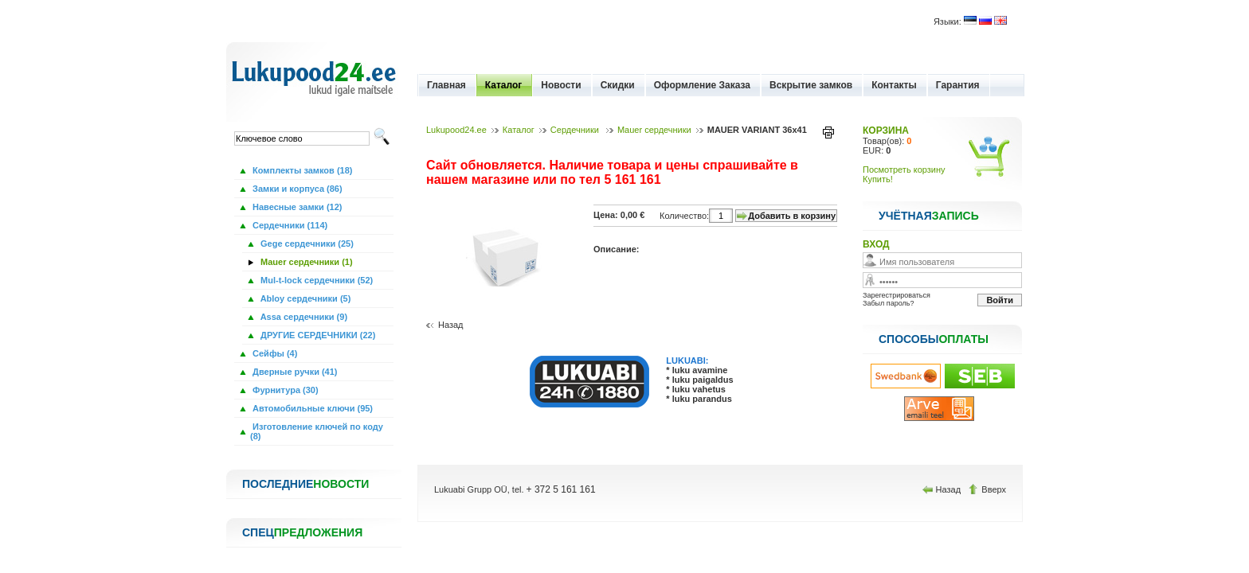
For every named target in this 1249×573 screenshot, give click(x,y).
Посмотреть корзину (904, 169)
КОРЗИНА (886, 130)
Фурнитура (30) (284, 390)
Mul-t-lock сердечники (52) (315, 280)
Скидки (618, 85)
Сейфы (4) (273, 353)
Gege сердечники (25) (306, 243)
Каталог (504, 85)
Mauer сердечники (654, 129)
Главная (446, 85)
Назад (451, 324)
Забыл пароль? (888, 303)
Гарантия (958, 85)
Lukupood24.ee (456, 129)
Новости (561, 85)
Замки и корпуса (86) (296, 188)
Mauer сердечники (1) (305, 262)
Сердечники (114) (288, 225)
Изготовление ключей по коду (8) (316, 431)
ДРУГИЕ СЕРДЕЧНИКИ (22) (316, 335)
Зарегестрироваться (896, 295)
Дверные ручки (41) (294, 371)
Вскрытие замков (810, 85)
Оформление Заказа (702, 85)
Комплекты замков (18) (301, 170)
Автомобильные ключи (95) (311, 408)
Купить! (878, 179)
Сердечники (575, 129)
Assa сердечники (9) (302, 317)
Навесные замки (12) (296, 207)
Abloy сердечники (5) (304, 298)
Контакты (894, 85)
